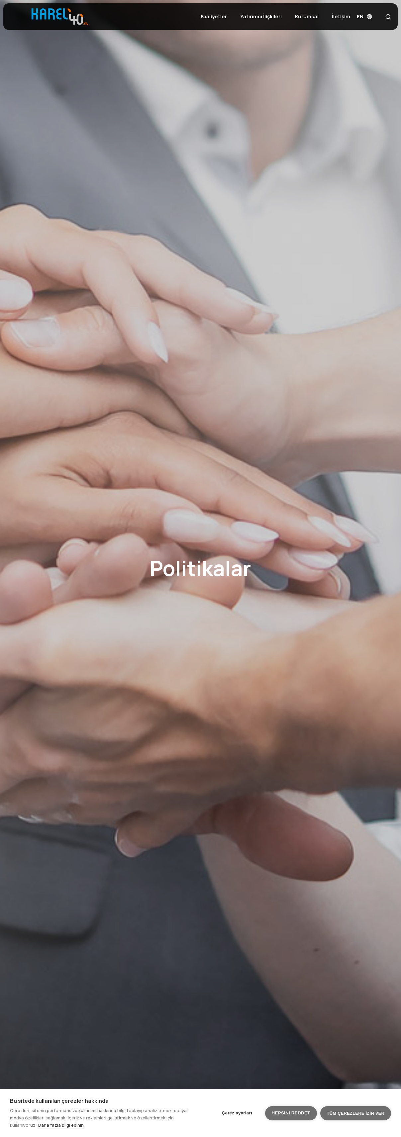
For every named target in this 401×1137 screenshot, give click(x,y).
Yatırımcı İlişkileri (261, 16)
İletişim (341, 16)
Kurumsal (307, 16)
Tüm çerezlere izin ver (355, 1113)
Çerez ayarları (237, 1112)
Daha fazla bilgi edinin (61, 1125)
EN (364, 16)
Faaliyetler (214, 16)
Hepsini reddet (291, 1112)
